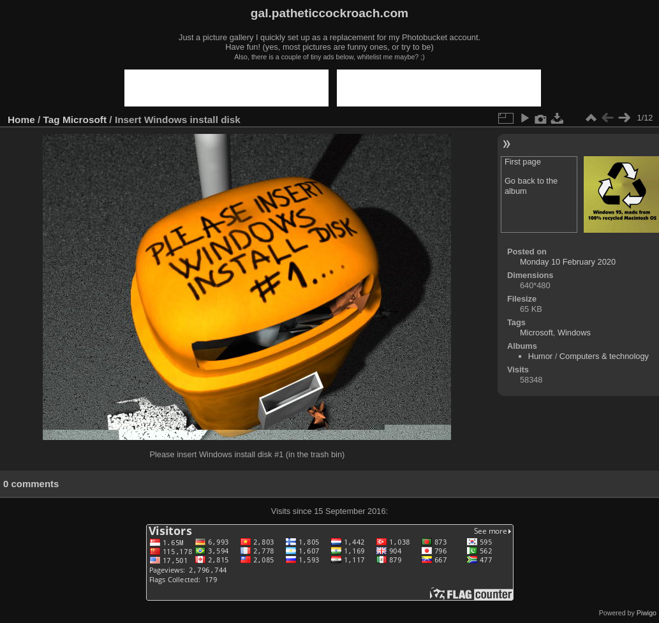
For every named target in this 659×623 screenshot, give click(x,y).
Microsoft (85, 119)
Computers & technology (604, 356)
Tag (51, 119)
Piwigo (646, 613)
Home (21, 119)
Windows (574, 332)
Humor (540, 356)
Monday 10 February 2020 (568, 262)
